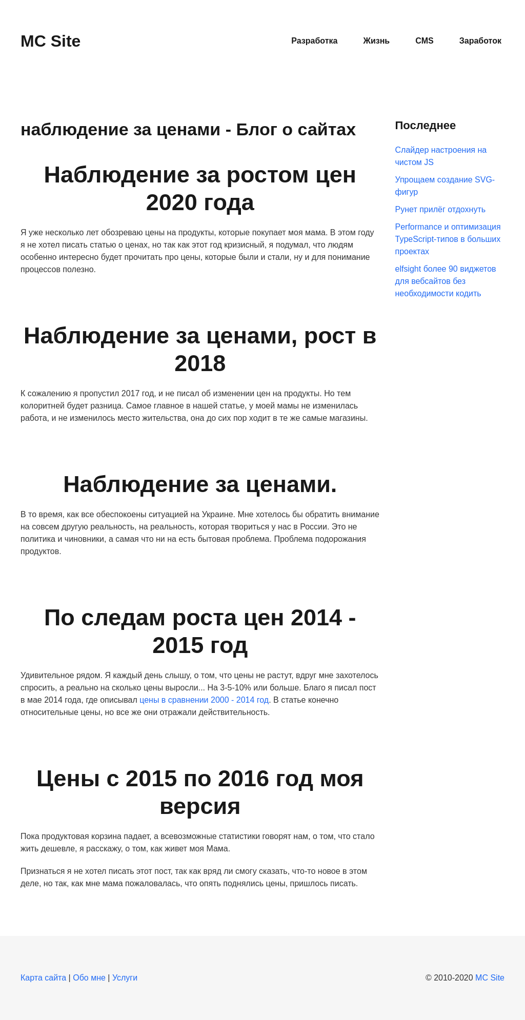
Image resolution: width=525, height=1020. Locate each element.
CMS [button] (424, 40)
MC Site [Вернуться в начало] (50, 41)
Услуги (124, 977)
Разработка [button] (314, 40)
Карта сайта (43, 977)
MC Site (489, 977)
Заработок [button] (480, 40)
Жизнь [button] (376, 40)
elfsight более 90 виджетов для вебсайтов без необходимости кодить (445, 281)
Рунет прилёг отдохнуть (440, 209)
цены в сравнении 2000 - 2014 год (204, 700)
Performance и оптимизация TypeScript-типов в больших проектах (448, 239)
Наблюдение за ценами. (200, 484)
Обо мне (89, 977)
